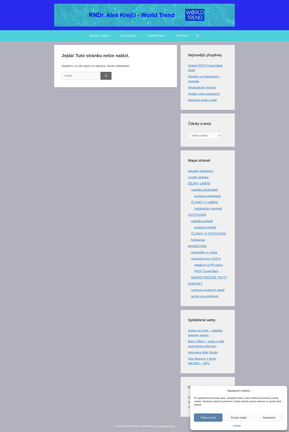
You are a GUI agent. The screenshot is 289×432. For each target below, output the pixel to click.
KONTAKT (182, 35)
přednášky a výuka (204, 252)
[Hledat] (106, 76)
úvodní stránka (198, 177)
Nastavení (269, 417)
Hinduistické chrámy (202, 87)
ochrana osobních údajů (207, 290)
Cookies (237, 425)
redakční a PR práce (208, 265)
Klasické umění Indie (202, 100)
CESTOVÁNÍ (132, 35)
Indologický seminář (208, 208)
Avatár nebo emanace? (204, 94)
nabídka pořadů (202, 221)
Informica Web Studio (203, 352)
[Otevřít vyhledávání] (197, 35)
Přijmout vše (208, 417)
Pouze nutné (238, 417)
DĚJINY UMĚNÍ (103, 35)
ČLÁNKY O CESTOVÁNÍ (208, 233)
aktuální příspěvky (200, 171)
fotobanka (198, 240)
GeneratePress (165, 426)
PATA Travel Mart (206, 271)
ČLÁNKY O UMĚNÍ (204, 202)
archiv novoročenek (204, 296)
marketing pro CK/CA (206, 258)
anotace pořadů (205, 227)
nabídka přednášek (204, 190)
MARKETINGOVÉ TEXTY (209, 277)
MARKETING (160, 35)
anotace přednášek (207, 196)
